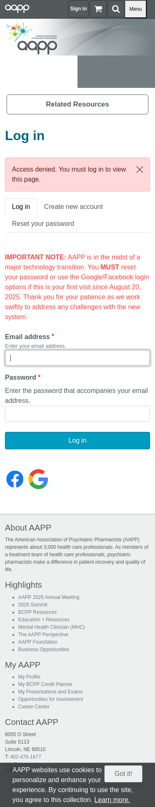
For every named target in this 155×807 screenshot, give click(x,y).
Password (20, 377)
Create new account (73, 206)
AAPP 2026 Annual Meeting (48, 597)
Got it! (123, 773)
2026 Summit (33, 605)
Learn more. (112, 799)
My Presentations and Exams (50, 692)
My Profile (29, 677)
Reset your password (43, 223)
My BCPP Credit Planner (45, 684)
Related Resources (77, 104)
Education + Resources (43, 620)
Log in (21, 206)
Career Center (34, 707)
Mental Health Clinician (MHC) (51, 627)
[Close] (140, 169)
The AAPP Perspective (43, 634)
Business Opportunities (43, 649)
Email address (27, 336)
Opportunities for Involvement (50, 699)
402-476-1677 (25, 757)
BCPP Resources (37, 612)
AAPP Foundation (37, 642)
